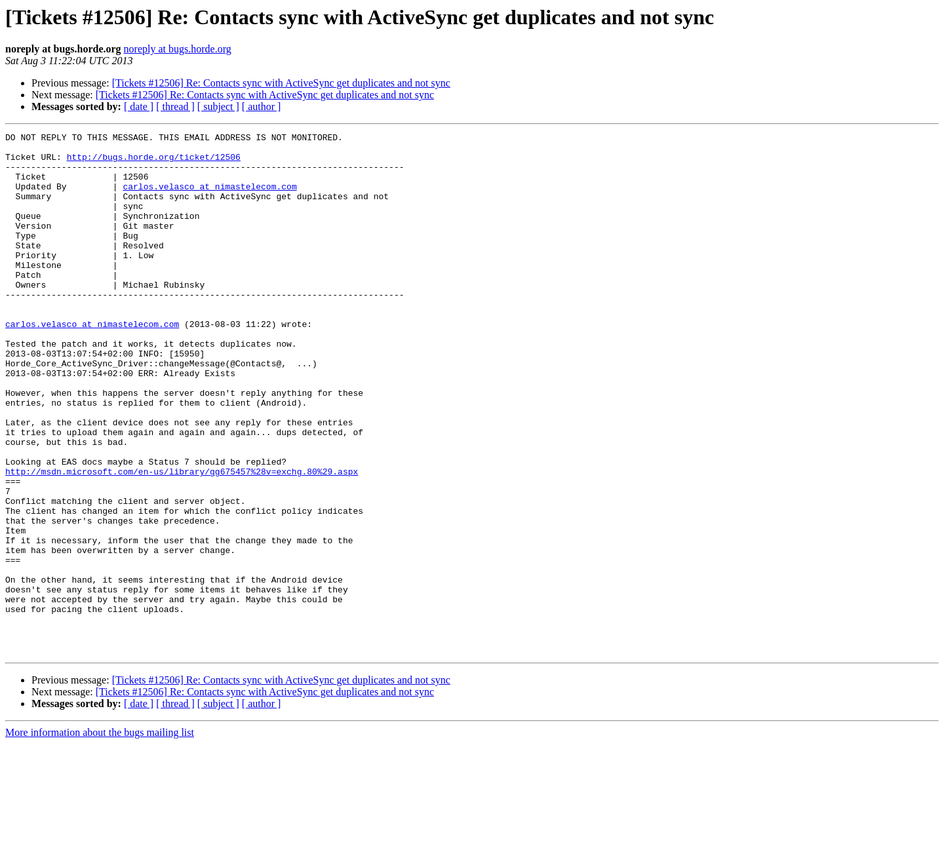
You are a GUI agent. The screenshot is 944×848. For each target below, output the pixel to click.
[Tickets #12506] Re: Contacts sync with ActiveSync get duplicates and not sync (281, 82)
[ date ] (138, 106)
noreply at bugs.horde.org (177, 48)
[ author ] (261, 106)
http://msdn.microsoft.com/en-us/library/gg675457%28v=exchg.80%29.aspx (181, 540)
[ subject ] (218, 106)
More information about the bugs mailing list (99, 836)
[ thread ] (175, 106)
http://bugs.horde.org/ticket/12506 (154, 162)
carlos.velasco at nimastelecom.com (209, 198)
